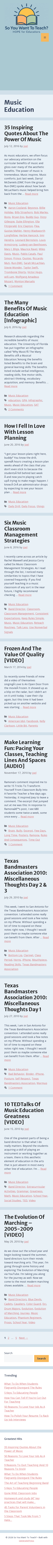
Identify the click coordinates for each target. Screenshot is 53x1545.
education (14, 400)
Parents (33, 725)
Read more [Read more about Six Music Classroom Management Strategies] (25, 595)
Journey (25, 1313)
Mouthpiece (39, 959)
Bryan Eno (18, 217)
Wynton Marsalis (24, 281)
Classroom (33, 609)
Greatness (36, 1191)
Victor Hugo (34, 272)
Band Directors (17, 1299)
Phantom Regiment (29, 1317)
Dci (44, 1304)
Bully (19, 830)
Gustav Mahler (13, 230)
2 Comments (16, 409)
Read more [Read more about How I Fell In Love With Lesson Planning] (19, 492)
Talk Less (22, 627)
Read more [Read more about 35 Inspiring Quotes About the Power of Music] (31, 194)
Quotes (26, 258)
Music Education (18, 203)
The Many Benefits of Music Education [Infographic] (25, 312)
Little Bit (21, 725)
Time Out (34, 839)
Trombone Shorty (15, 272)
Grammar (23, 1191)
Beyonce (33, 207)
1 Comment (15, 286)
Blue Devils (34, 1299)
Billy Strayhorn (24, 212)
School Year (40, 1195)
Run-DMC (16, 263)
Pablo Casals (28, 253)
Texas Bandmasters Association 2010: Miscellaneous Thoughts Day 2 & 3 (25, 876)
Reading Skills (12, 964)
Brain (11, 830)
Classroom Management (19, 613)
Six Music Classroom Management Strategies (21, 532)
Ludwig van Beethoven (32, 244)
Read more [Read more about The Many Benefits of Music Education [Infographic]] (10, 386)
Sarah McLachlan (34, 263)
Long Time (10, 835)
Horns (17, 959)
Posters (23, 835)
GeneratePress (26, 1540)
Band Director (16, 609)
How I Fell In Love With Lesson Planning (24, 432)
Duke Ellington (25, 221)
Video (32, 1200)
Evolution (27, 1308)
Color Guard (33, 1304)
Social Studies (12, 1200)
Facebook (32, 721)
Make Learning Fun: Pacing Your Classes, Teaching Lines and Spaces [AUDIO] (25, 754)
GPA (24, 400)
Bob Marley (41, 212)
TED (24, 1200)
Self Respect (22, 1078)
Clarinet (28, 955)
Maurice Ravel (28, 249)
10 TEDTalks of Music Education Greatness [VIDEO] (24, 1113)
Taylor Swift (30, 267)
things (40, 506)
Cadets (8, 1304)
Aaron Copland (17, 207)
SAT (36, 404)
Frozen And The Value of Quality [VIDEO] (24, 654)
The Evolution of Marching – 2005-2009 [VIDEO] (24, 1226)
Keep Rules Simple (32, 618)
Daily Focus (28, 506)
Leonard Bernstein (26, 240)
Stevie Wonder (13, 267)
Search (8, 1353)
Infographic (35, 400)
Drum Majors (12, 1308)
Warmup (42, 1083)
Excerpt (28, 830)
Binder (30, 1074)
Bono (7, 217)
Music (15, 253)
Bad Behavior (16, 1074)
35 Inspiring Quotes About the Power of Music (26, 133)
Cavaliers (19, 1304)
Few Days (40, 830)
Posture (9, 1078)
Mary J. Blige (11, 249)
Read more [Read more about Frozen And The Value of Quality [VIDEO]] (29, 707)
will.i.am (9, 276)
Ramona (34, 835)
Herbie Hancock (28, 235)
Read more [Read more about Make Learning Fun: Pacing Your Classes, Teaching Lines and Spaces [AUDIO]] (27, 816)
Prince (17, 258)
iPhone (26, 959)
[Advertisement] (26, 68)
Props (7, 1322)
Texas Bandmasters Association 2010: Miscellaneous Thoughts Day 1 (25, 997)
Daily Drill (14, 506)
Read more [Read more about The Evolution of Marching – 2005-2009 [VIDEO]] (33, 1285)
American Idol (16, 721)
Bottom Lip (15, 955)
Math (7, 1195)
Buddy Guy (32, 217)
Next (23, 1338)
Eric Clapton (25, 226)
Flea (36, 226)
